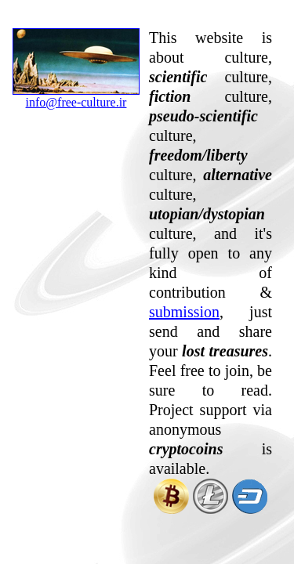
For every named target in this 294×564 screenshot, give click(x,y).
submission (184, 311)
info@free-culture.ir (76, 96)
